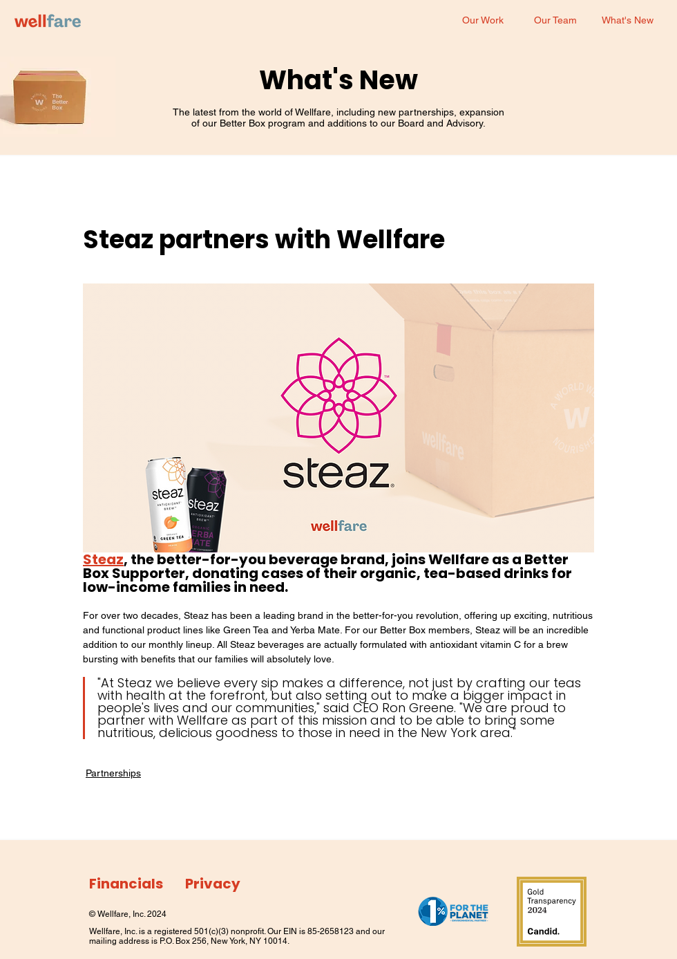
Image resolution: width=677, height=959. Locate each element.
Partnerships (113, 773)
